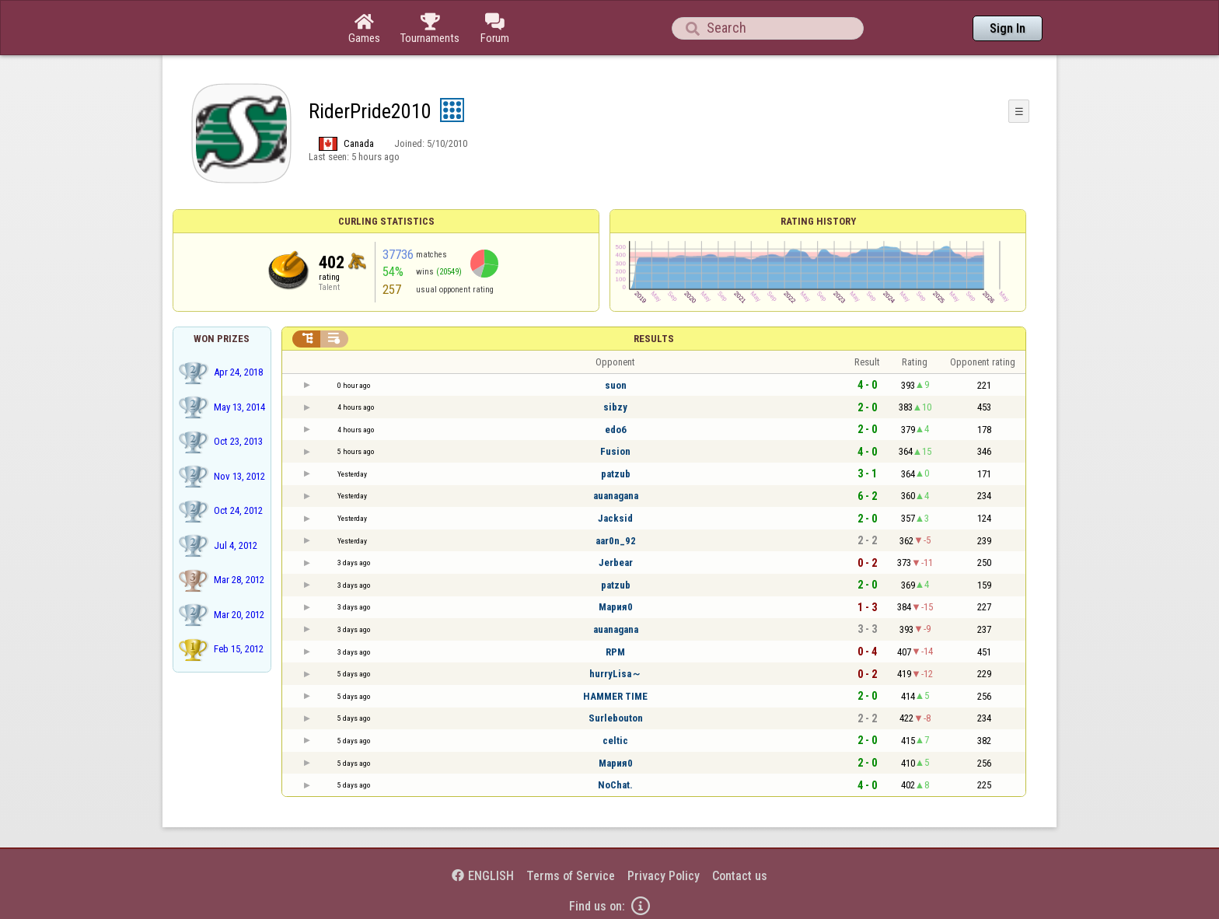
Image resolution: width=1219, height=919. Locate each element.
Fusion (615, 451)
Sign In (1007, 28)
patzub (615, 474)
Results (654, 338)
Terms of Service (570, 875)
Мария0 (616, 607)
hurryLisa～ (615, 674)
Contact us (739, 875)
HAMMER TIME (615, 696)
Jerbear (616, 562)
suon (616, 385)
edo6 (616, 429)
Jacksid (615, 518)
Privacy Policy (663, 875)
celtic (615, 740)
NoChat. (615, 785)
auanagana (615, 495)
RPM (615, 652)
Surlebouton (616, 718)
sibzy (615, 407)
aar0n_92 (616, 541)
